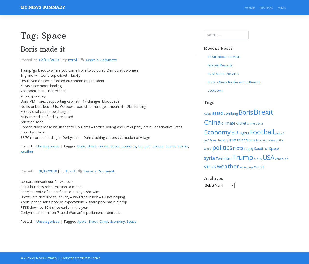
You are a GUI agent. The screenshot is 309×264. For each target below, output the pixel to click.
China (103, 221)
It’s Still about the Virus (224, 57)
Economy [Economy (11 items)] (217, 132)
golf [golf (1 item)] (206, 140)
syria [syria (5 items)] (209, 157)
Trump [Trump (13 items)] (242, 157)
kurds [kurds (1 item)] (251, 140)
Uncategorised (48, 146)
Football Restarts (220, 65)
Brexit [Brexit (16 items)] (263, 112)
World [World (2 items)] (259, 167)
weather (27, 151)
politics (158, 146)
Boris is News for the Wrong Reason (234, 82)
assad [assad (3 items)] (217, 113)
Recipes (266, 7)
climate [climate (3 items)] (228, 123)
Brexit (92, 146)
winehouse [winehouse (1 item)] (246, 167)
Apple (81, 221)
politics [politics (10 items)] (222, 147)
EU (140, 146)
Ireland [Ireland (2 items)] (242, 140)
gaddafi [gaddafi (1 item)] (279, 133)
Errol (72, 60)
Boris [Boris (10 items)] (246, 112)
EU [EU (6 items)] (234, 132)
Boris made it (43, 49)
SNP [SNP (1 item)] (266, 149)
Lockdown (215, 90)
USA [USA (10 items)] (268, 157)
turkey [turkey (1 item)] (258, 158)
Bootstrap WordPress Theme (80, 258)
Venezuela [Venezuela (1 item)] (281, 158)
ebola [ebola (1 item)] (259, 123)
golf (147, 146)
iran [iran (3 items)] (232, 140)
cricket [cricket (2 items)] (241, 123)
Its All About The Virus (223, 73)
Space (170, 146)
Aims (282, 7)
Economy (128, 146)
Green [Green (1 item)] (213, 140)
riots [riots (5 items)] (238, 148)
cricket (103, 146)
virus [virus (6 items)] (210, 166)
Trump (182, 146)
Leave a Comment (101, 60)
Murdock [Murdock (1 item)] (262, 140)
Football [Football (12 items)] (262, 131)
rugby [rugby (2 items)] (248, 148)
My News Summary (43, 7)
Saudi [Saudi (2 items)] (258, 148)
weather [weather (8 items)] (228, 166)
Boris (81, 146)
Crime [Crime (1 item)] (251, 123)
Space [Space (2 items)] (274, 148)
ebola (115, 146)
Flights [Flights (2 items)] (244, 133)
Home (250, 7)
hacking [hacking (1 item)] (223, 140)
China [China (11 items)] (212, 122)
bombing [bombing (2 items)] (231, 113)
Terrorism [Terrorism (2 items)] (223, 158)
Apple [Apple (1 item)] (207, 113)
